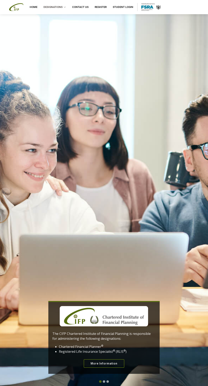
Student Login (123, 7)
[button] (5, 193)
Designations (54, 7)
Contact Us (80, 7)
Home (33, 7)
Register (101, 7)
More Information (104, 363)
